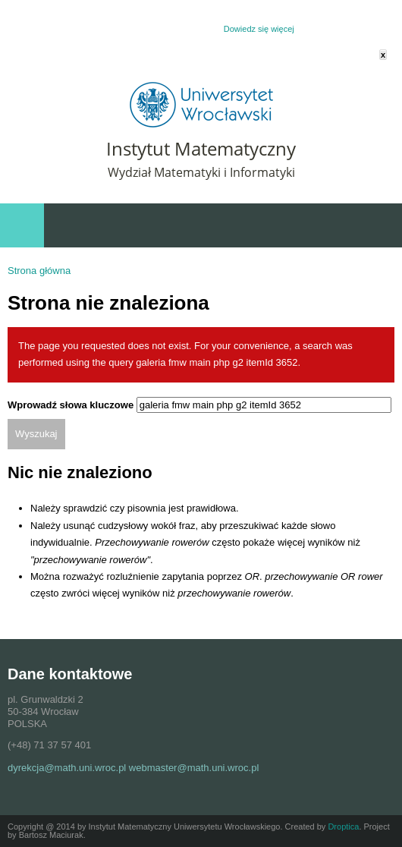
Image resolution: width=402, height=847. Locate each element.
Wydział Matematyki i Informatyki (201, 172)
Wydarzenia (372, 225)
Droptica (343, 826)
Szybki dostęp (310, 225)
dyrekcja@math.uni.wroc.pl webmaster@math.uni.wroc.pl (133, 767)
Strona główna (39, 270)
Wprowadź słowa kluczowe (72, 405)
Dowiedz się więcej (259, 28)
